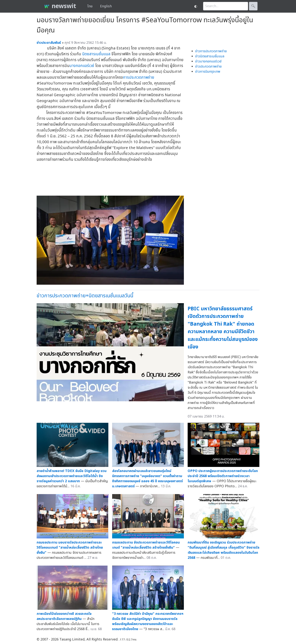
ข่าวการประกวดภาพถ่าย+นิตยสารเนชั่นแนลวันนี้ (85, 296)
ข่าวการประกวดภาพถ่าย (211, 51)
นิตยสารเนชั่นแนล (96, 54)
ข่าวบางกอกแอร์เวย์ (208, 61)
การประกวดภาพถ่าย (138, 77)
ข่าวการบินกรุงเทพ (207, 71)
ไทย (89, 6)
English (106, 6)
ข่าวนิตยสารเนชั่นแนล (209, 56)
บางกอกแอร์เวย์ (81, 66)
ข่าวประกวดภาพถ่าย (208, 66)
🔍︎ (253, 6)
